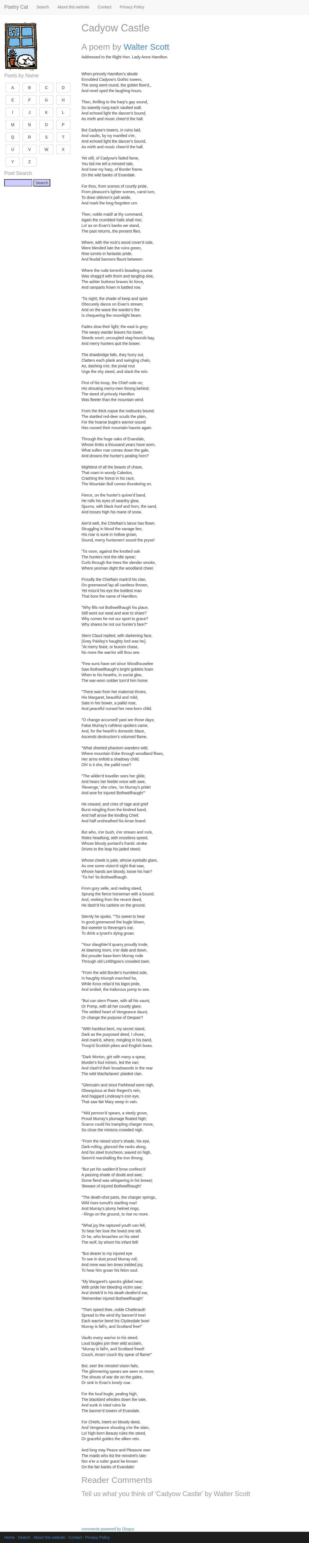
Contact (104, 7)
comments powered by (107, 1529)
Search (43, 7)
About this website (73, 7)
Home (9, 1537)
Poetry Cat (16, 7)
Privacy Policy (132, 7)
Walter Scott (146, 46)
